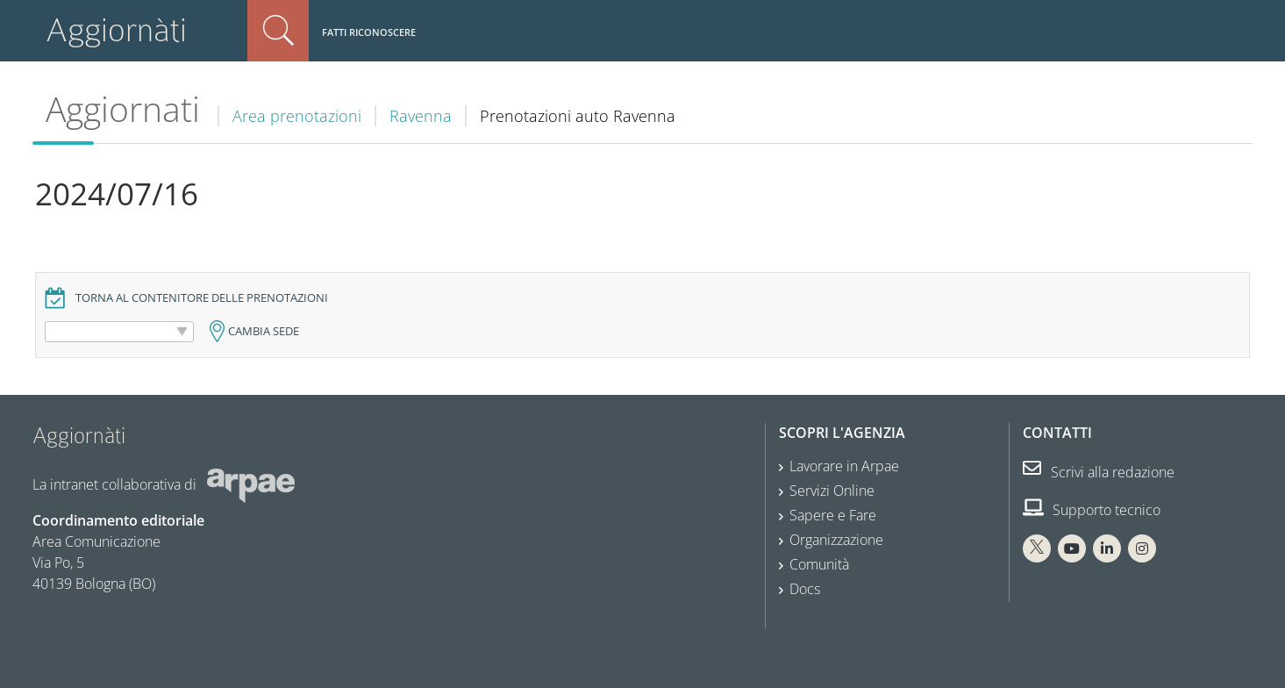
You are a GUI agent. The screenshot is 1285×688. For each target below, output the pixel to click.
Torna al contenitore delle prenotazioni (201, 297)
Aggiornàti (116, 30)
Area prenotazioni (296, 115)
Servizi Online (832, 490)
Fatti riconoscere (369, 32)
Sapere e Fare (832, 515)
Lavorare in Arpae (844, 466)
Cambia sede (263, 331)
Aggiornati (123, 109)
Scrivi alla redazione (1098, 472)
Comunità (819, 564)
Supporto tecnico (1091, 510)
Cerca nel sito (278, 30)
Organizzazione (836, 539)
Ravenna (420, 115)
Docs (804, 588)
